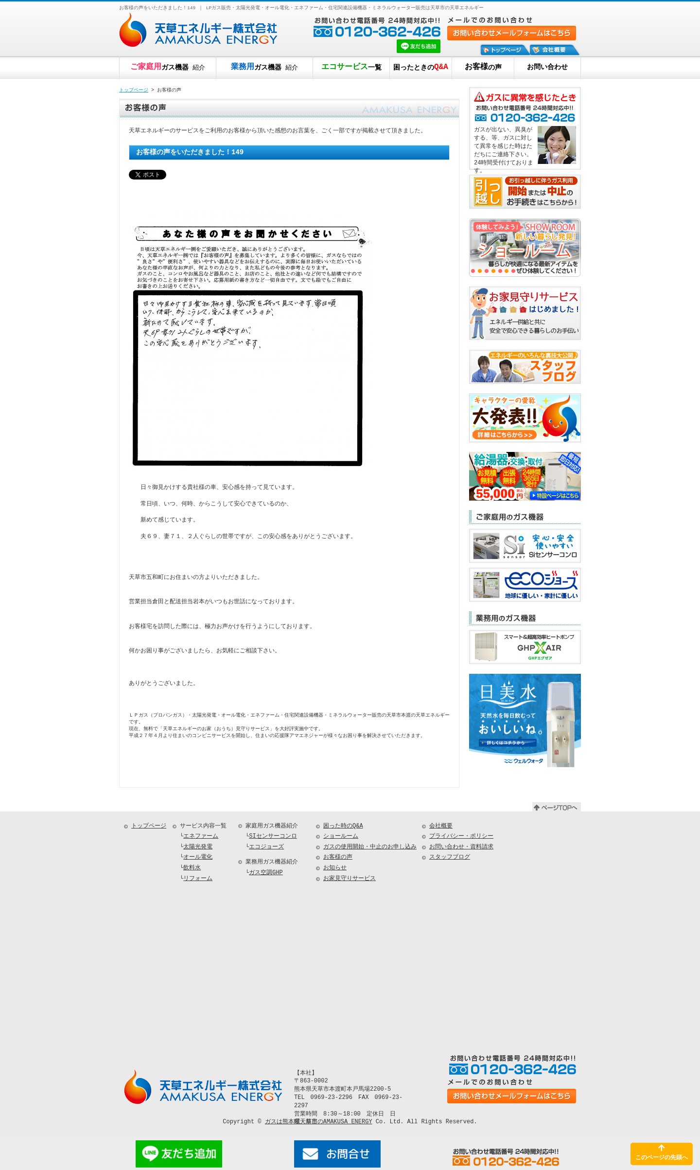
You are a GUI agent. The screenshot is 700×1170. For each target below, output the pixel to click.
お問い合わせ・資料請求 (461, 849)
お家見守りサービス (349, 880)
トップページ (133, 90)
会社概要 (441, 828)
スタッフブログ (449, 859)
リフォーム (197, 880)
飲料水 (192, 869)
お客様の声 (337, 859)
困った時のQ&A (343, 828)
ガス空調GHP (266, 874)
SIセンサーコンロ (273, 838)
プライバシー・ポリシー (461, 838)
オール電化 (197, 859)
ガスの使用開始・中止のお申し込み (370, 849)
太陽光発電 (197, 849)
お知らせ (335, 869)
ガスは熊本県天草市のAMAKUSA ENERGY (318, 1123)
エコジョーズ (266, 849)
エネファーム (200, 838)
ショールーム (340, 838)
